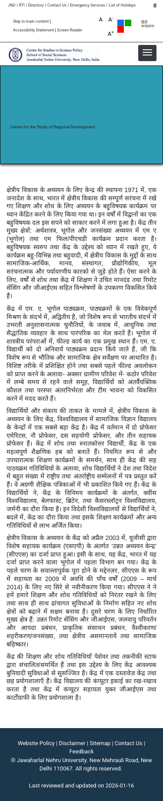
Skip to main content (31, 22)
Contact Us (57, 5)
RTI (21, 5)
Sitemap (100, 743)
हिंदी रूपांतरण (147, 24)
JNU (11, 5)
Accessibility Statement (33, 30)
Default (120, 23)
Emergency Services (87, 5)
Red (120, 29)
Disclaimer (72, 743)
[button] (147, 52)
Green (128, 23)
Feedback (82, 751)
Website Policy (36, 743)
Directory (36, 5)
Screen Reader (69, 30)
